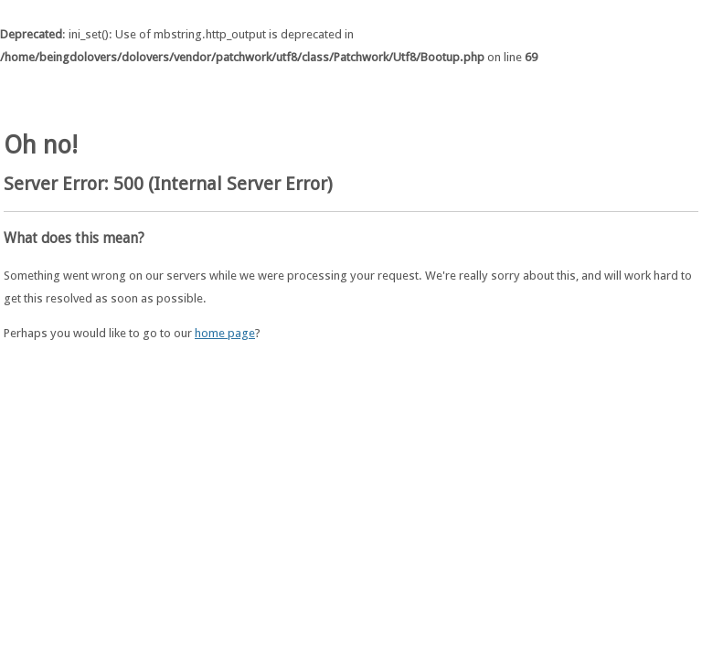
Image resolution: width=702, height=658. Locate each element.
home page (225, 333)
